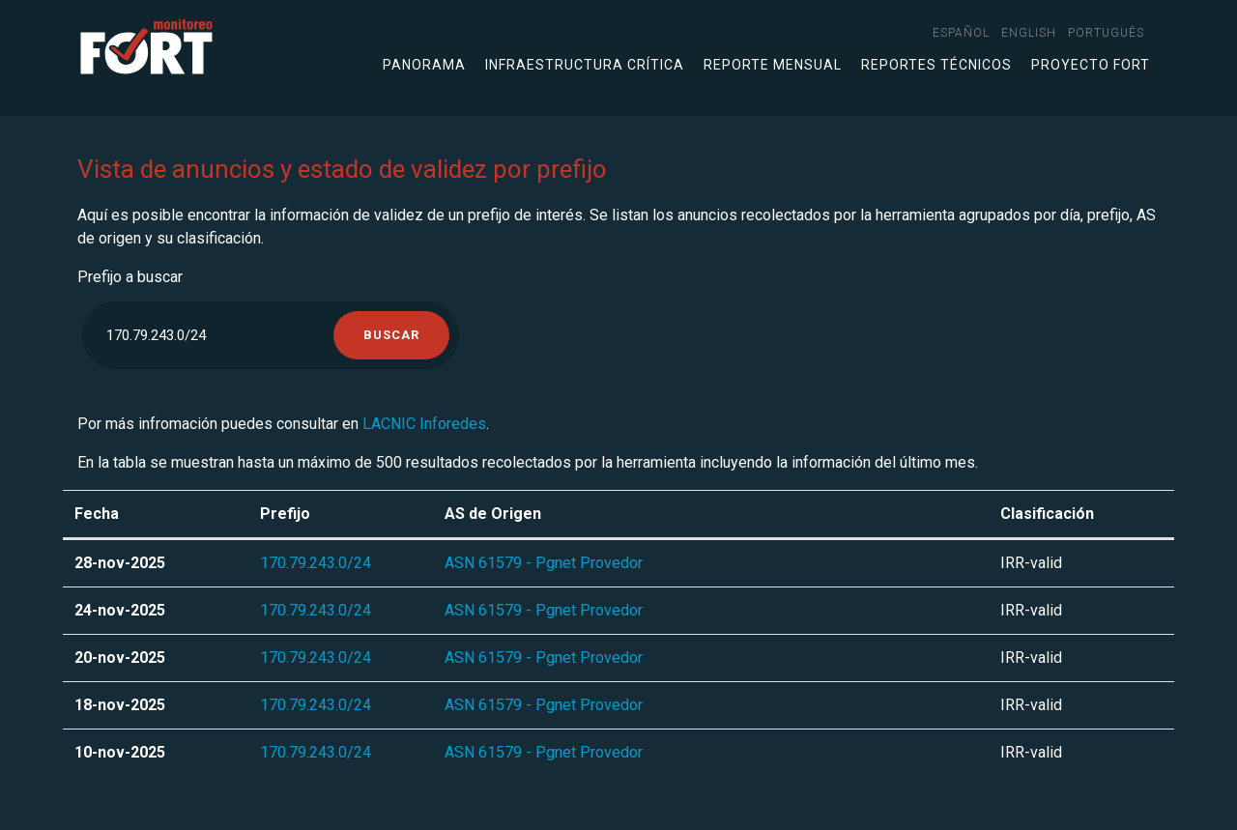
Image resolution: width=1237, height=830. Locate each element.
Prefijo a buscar (130, 277)
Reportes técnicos (936, 64)
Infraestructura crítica (584, 64)
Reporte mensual (773, 64)
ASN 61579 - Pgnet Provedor (544, 563)
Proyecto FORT (1090, 64)
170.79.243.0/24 (315, 563)
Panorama (424, 64)
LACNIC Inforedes (424, 424)
